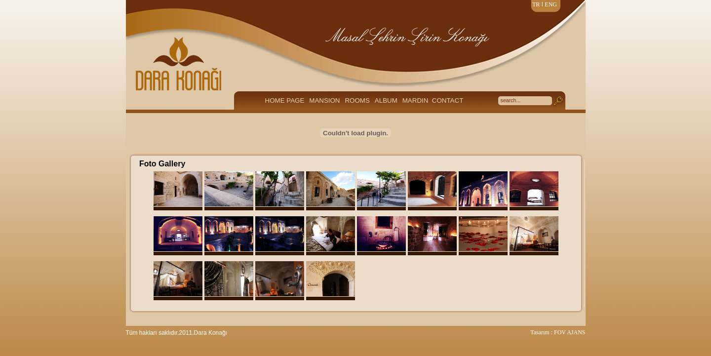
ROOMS (357, 100)
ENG (551, 4)
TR (536, 4)
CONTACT (447, 100)
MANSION (324, 100)
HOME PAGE (285, 100)
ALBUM (386, 100)
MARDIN (415, 100)
